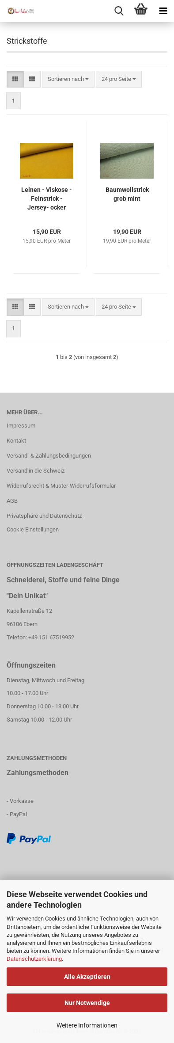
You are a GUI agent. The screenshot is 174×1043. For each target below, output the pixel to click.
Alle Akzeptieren (87, 976)
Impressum (21, 425)
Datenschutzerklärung (34, 958)
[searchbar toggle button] (119, 11)
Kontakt (16, 440)
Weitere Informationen (87, 1025)
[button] (15, 79)
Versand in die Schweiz (35, 470)
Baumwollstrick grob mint (127, 194)
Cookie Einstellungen (33, 529)
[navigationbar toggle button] (163, 11)
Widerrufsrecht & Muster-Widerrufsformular (61, 485)
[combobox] (68, 79)
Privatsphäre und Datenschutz (44, 515)
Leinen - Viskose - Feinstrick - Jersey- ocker (46, 198)
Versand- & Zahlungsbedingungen (49, 455)
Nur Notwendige (87, 1002)
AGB (12, 500)
